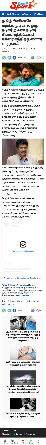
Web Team (34, 49)
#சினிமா (5, 51)
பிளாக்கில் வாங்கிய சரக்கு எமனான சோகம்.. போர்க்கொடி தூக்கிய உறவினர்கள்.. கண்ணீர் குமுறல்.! (23, 389)
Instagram (29, 434)
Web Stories (13, 14)
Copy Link (22, 57)
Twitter (18, 434)
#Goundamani (33, 301)
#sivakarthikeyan (16, 301)
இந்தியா (38, 14)
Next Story (40, 441)
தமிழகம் (26, 14)
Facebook (6, 434)
